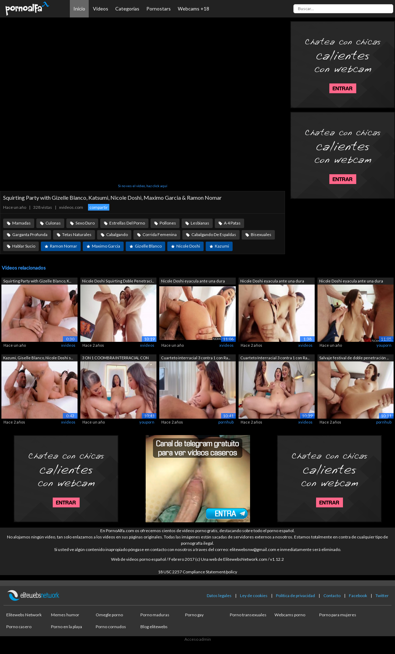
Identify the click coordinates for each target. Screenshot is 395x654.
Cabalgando (117, 234)
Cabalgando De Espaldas (213, 234)
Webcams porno (290, 614)
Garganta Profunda (29, 234)
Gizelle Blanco (148, 246)
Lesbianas (200, 223)
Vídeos (100, 9)
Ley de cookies (254, 595)
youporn (384, 345)
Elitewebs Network (24, 614)
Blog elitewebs (154, 626)
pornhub (226, 422)
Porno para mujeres (337, 614)
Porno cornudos (111, 626)
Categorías (127, 9)
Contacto (332, 595)
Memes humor (65, 614)
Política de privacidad (295, 595)
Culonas (53, 223)
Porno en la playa (66, 626)
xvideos (68, 345)
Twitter (382, 595)
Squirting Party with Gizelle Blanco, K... (37, 281)
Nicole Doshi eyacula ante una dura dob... (193, 282)
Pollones (168, 223)
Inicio (79, 9)
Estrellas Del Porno (127, 223)
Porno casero (18, 626)
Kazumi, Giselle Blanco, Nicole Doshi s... (38, 357)
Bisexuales (261, 234)
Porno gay (194, 614)
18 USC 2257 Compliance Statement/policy (197, 571)
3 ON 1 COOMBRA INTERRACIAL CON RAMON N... (115, 358)
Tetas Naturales (77, 234)
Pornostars (158, 9)
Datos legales (219, 595)
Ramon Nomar (63, 246)
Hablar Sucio (23, 246)
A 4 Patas (232, 223)
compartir (98, 207)
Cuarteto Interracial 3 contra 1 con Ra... (274, 357)
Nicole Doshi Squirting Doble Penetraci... (118, 281)
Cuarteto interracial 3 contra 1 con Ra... (195, 357)
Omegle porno (109, 614)
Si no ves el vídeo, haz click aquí (142, 186)
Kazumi (222, 246)
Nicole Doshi (188, 246)
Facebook (358, 595)
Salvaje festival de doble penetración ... (354, 357)
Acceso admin (197, 639)
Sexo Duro (85, 223)
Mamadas (21, 223)
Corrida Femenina (159, 234)
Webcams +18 (193, 9)
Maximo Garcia (106, 246)
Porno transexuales (248, 614)
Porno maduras (154, 614)
